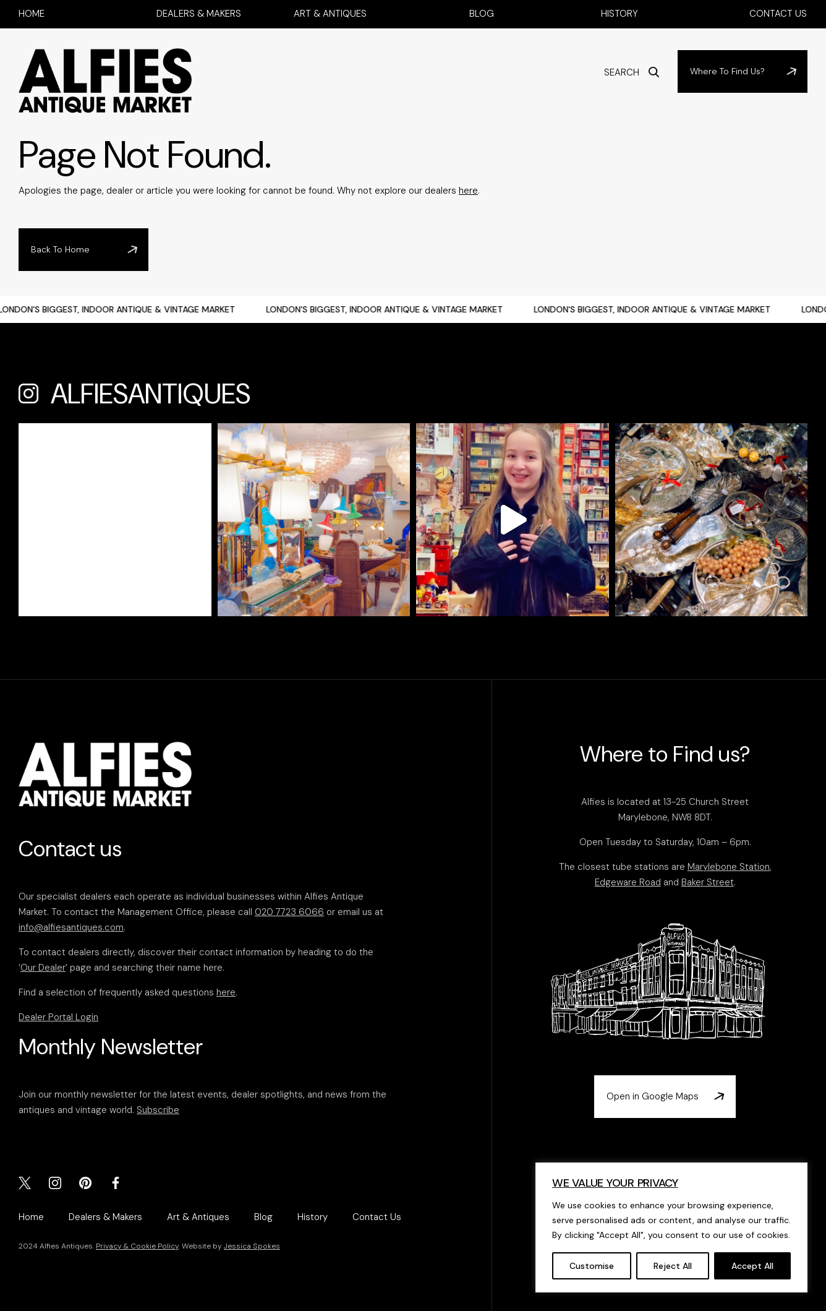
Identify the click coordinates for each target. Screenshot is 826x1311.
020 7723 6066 (289, 912)
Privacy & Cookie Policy (137, 1246)
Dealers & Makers (198, 13)
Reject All (673, 1265)
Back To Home (60, 249)
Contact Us (778, 13)
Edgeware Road (628, 882)
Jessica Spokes (252, 1246)
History (619, 13)
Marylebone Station (729, 867)
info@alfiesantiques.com (71, 927)
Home (32, 13)
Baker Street (707, 882)
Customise (591, 1265)
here (468, 190)
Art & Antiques (330, 13)
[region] (671, 1227)
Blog (481, 13)
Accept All (752, 1265)
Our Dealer (43, 967)
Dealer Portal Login (58, 1017)
